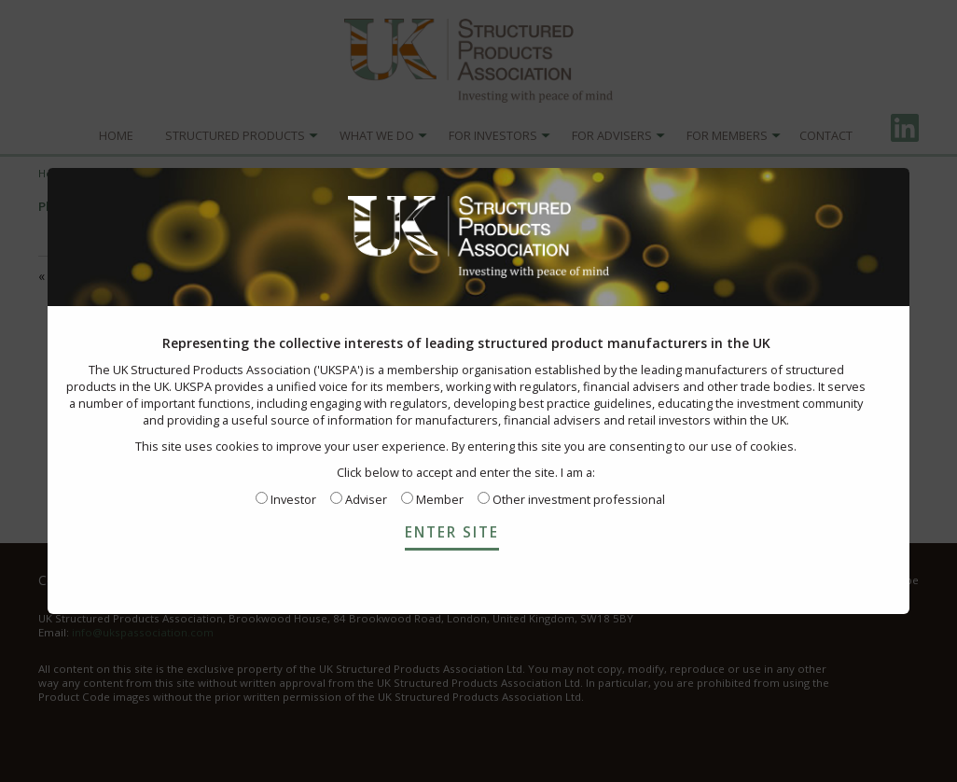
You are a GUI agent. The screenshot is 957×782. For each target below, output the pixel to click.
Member (432, 499)
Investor (286, 499)
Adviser (358, 499)
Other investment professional (571, 499)
